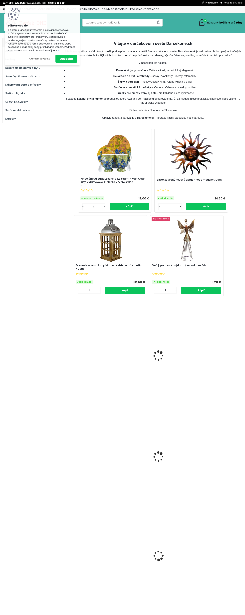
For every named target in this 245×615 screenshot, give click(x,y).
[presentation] (65, 482)
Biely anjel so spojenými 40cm (126, 291)
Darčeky (10, 118)
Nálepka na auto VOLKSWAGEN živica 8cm (82, 490)
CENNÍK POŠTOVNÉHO (115, 9)
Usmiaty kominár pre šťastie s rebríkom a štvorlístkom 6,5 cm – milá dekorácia (175, 290)
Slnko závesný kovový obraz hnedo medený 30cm (130, 185)
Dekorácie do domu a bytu (22, 68)
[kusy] (73, 517)
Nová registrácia (233, 2)
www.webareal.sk (136, 612)
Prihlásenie (212, 2)
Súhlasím (66, 59)
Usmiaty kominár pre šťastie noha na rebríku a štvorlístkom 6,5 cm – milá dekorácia (220, 291)
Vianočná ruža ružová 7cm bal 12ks (128, 391)
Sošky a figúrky (15, 93)
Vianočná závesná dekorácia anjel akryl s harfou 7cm (171, 392)
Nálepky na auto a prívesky (23, 84)
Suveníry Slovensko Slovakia (23, 76)
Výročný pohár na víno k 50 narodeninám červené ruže (219, 490)
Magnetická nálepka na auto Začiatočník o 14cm (85, 391)
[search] (158, 23)
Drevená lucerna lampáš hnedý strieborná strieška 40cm (173, 186)
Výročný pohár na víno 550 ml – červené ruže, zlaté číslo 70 (84, 291)
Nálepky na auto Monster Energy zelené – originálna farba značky (128, 491)
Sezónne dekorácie (17, 110)
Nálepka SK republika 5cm (174, 488)
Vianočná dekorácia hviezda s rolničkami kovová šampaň (220, 391)
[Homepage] (3, 9)
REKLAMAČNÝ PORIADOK (144, 9)
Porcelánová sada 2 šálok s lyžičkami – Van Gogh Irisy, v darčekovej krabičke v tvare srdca (85, 183)
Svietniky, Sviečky (16, 101)
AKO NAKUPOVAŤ (88, 9)
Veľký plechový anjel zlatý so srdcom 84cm (218, 185)
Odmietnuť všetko (39, 58)
